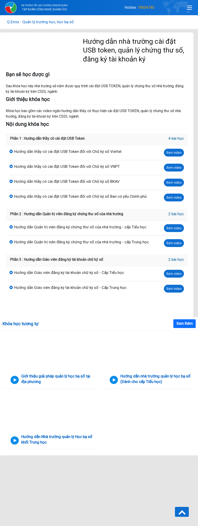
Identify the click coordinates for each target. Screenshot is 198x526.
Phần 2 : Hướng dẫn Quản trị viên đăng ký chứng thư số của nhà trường (66, 214)
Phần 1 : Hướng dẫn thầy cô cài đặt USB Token (47, 138)
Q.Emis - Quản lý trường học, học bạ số (40, 22)
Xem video (174, 152)
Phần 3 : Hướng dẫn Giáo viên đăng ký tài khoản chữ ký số (56, 259)
